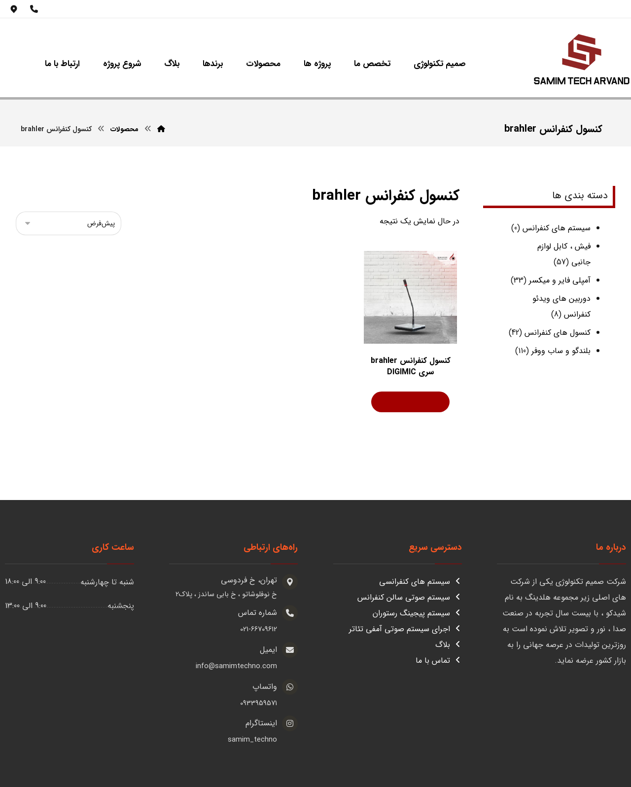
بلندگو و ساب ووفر (561, 351)
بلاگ (448, 645)
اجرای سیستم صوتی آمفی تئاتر (405, 629)
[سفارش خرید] (68, 223)
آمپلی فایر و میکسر (560, 280)
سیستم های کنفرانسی (420, 581)
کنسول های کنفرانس (558, 332)
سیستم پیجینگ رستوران (417, 613)
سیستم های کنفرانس (557, 228)
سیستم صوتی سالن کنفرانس (409, 597)
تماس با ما (439, 660)
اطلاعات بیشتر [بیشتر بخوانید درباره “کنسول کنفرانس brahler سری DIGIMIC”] (404, 402)
